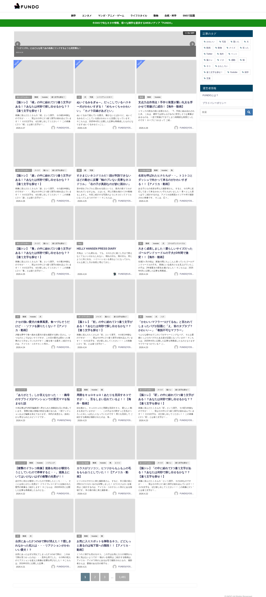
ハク (162, 315)
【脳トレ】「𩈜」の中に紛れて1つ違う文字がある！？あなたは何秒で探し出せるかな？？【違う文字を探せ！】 (164, 469)
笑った (246, 48)
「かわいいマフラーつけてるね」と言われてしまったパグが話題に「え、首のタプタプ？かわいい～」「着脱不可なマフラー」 (165, 324)
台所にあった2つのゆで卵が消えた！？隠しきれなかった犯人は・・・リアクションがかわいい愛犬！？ (43, 542)
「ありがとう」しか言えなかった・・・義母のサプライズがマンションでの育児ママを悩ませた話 (42, 397)
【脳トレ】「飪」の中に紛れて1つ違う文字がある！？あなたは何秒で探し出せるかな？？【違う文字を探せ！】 (104, 324)
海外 (222, 54)
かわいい (210, 42)
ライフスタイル (138, 15)
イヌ (222, 60)
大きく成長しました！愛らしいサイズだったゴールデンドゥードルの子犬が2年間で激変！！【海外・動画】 (165, 251)
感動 (233, 60)
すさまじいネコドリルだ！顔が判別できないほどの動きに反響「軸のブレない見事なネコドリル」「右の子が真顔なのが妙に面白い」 (104, 179)
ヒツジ (117, 460)
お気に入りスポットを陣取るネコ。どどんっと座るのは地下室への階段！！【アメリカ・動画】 (104, 542)
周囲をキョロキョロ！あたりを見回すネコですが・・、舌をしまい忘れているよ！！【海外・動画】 (104, 397)
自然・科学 (170, 15)
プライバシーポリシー (214, 103)
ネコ (208, 66)
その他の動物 (145, 170)
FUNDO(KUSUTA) (126, 272)
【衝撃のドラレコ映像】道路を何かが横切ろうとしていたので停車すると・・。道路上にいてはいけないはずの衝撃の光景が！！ (42, 469)
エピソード (21, 387)
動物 (156, 15)
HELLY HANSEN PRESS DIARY (96, 247)
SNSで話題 (189, 15)
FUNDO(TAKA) (64, 418)
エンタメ (87, 15)
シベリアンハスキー (104, 97)
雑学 (73, 15)
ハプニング (21, 460)
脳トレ (46, 170)
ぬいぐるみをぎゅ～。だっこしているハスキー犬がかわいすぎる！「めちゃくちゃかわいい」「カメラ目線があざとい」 (104, 106)
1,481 (122, 573)
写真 (91, 97)
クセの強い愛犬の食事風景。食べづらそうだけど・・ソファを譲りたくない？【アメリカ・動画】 (42, 324)
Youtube (45, 97)
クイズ (37, 170)
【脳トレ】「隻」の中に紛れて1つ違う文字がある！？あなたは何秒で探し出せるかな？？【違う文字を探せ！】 (43, 251)
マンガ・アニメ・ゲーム (111, 15)
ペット (234, 54)
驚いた (236, 42)
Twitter (209, 54)
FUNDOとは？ (210, 95)
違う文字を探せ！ (23, 97)
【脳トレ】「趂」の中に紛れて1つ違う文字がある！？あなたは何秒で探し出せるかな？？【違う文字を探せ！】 (43, 179)
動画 (36, 97)
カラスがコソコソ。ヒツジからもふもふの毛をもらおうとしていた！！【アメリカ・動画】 (104, 469)
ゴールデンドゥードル (176, 242)
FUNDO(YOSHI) (64, 127)
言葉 (208, 78)
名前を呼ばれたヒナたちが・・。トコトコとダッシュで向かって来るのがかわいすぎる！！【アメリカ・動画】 (165, 179)
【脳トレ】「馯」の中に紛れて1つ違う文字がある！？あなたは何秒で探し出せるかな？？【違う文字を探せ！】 (166, 397)
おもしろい (223, 66)
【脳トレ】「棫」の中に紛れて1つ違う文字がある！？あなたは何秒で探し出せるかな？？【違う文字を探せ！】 (43, 106)
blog (79, 242)
